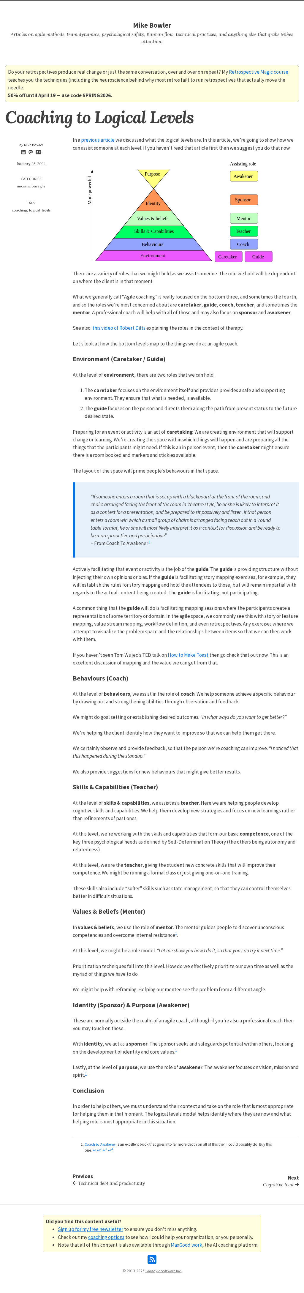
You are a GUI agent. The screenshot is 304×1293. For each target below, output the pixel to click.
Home (122, 7)
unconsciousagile (31, 186)
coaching (19, 210)
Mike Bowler (152, 25)
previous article (98, 140)
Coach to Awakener (100, 1144)
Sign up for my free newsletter (90, 1227)
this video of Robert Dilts (118, 328)
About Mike (177, 7)
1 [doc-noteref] (149, 541)
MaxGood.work (186, 1243)
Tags (157, 7)
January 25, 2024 (31, 164)
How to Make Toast (188, 654)
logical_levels (39, 210)
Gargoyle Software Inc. (163, 1269)
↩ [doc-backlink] (94, 1149)
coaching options (106, 1235)
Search (139, 7)
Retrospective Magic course (258, 72)
